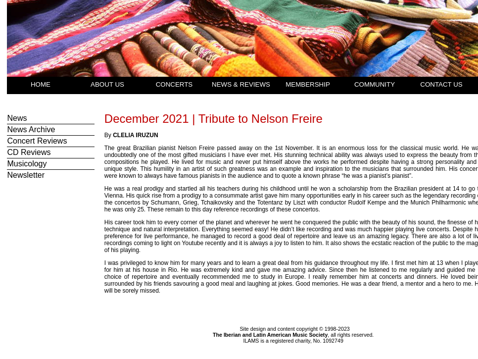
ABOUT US (107, 84)
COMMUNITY (374, 84)
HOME (40, 84)
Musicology (27, 163)
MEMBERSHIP (308, 84)
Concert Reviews (37, 141)
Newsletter (26, 175)
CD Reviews (28, 152)
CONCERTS (174, 84)
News (17, 118)
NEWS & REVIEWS (241, 84)
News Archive (31, 129)
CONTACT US (441, 84)
